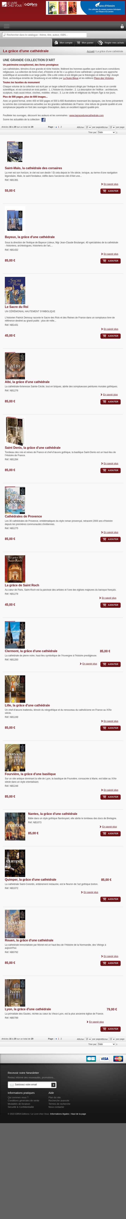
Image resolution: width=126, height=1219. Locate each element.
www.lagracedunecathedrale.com (86, 115)
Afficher (104, 127)
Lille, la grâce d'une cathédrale (27, 705)
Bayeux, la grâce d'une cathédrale (30, 237)
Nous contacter (56, 1107)
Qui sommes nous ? (18, 1097)
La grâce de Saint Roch (22, 585)
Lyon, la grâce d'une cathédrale (28, 1009)
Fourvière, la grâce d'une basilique (30, 774)
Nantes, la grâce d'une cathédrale (52, 813)
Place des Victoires (104, 78)
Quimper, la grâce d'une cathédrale (30, 879)
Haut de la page (78, 1114)
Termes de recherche (59, 1104)
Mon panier (87, 42)
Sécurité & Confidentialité (21, 1107)
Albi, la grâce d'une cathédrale (27, 382)
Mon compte (66, 42)
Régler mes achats (114, 42)
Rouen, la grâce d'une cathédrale (29, 940)
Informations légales (59, 1114)
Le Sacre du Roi (16, 306)
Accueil (90, 51)
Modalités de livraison (19, 1104)
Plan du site (54, 1097)
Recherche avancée (58, 1100)
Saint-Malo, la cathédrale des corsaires (33, 168)
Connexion (122, 26)
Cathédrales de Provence (23, 516)
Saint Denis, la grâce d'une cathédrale (32, 447)
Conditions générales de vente (23, 1100)
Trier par (92, 132)
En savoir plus (111, 184)
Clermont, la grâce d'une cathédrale (31, 651)
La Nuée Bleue (70, 78)
